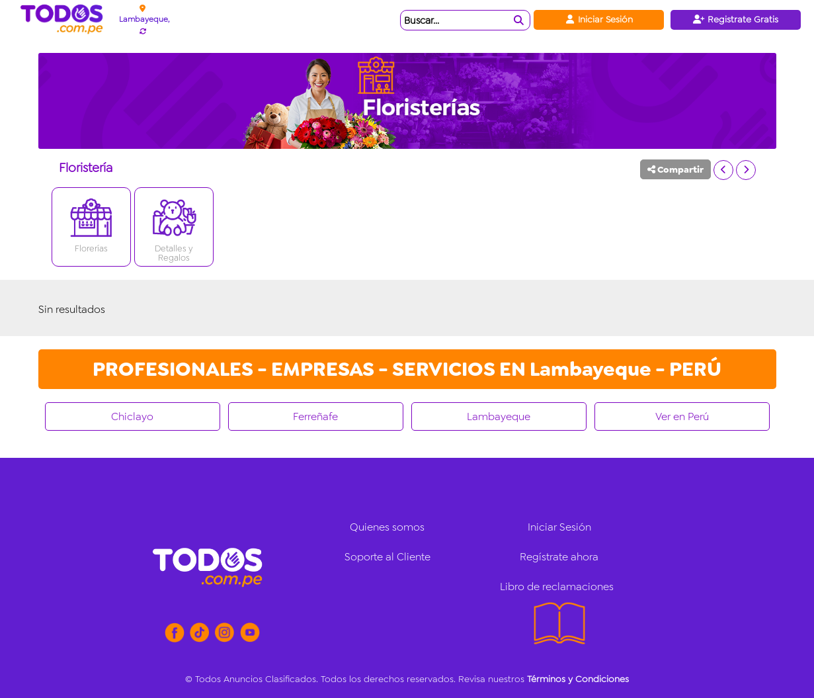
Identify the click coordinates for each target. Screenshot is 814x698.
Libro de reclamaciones (557, 586)
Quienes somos (387, 527)
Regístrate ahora (559, 557)
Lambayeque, (144, 19)
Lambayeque (498, 416)
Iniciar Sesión (598, 19)
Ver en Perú (682, 416)
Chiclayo (132, 416)
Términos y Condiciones (578, 679)
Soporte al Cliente (387, 557)
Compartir (675, 169)
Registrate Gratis (735, 19)
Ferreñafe (315, 416)
